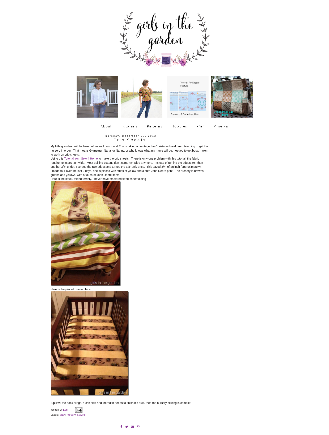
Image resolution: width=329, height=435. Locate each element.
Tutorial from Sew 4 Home (81, 154)
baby (62, 403)
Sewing (81, 403)
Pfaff (201, 122)
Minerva (221, 122)
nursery (71, 403)
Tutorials (129, 122)
